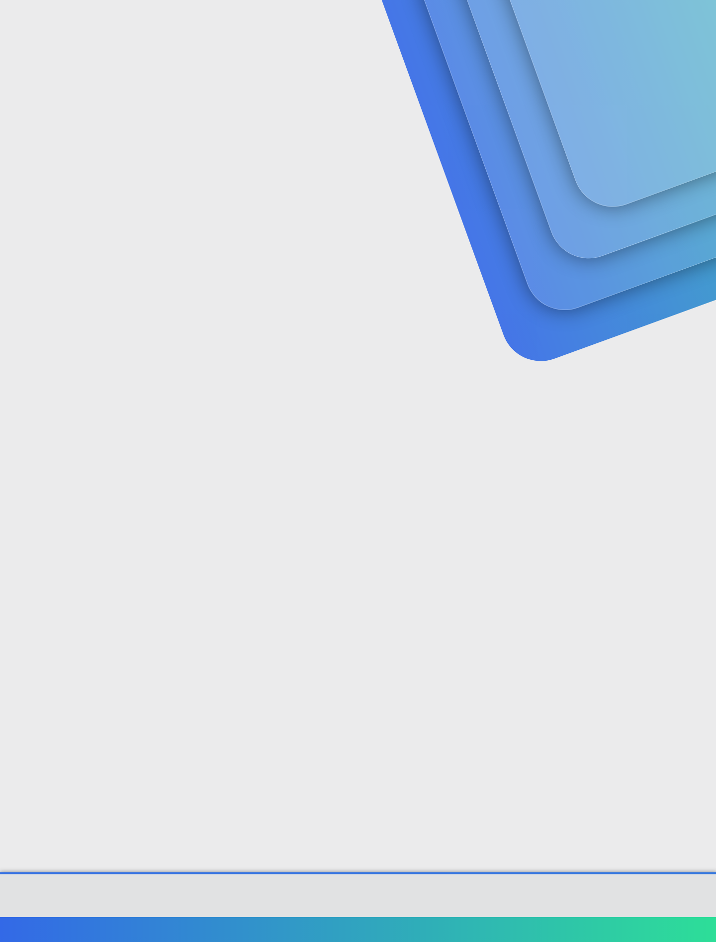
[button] (287, 20)
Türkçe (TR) (91, 929)
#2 (640, 374)
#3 (640, 517)
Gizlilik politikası (534, 929)
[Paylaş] (628, 242)
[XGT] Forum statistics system (358, 908)
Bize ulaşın (416, 929)
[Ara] (476, 20)
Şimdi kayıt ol (606, 77)
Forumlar (256, 20)
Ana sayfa (616, 929)
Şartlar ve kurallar (471, 929)
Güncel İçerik (325, 20)
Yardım (580, 929)
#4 (640, 648)
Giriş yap (537, 77)
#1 (640, 242)
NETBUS (84, 221)
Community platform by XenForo (358, 900)
